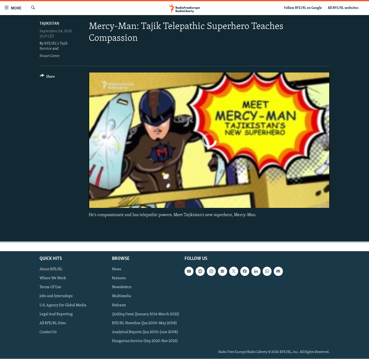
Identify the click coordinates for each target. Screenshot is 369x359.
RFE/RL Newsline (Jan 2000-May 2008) (144, 323)
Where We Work (53, 278)
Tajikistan (49, 23)
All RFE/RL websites (343, 8)
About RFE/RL (51, 269)
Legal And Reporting (56, 314)
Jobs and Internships (56, 296)
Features (119, 278)
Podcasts (119, 305)
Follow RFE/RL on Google (303, 8)
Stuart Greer (50, 56)
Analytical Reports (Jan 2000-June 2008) (145, 332)
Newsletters (122, 287)
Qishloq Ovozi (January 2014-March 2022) (145, 314)
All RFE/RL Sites (53, 323)
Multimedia (121, 296)
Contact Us (48, 332)
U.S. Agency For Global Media (63, 305)
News (116, 269)
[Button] (47, 77)
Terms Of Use (50, 287)
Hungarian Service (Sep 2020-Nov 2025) (145, 341)
